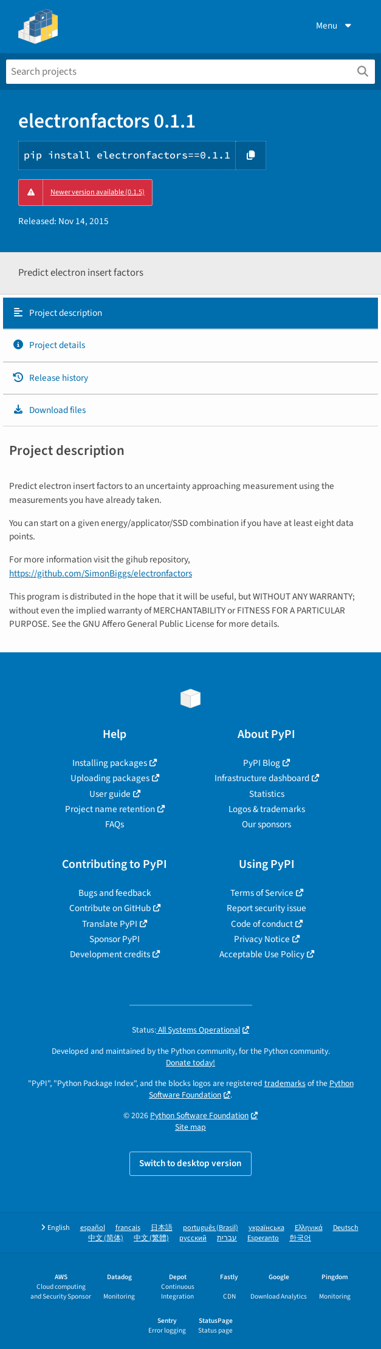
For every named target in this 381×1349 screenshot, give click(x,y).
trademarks (285, 1083)
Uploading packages (109, 778)
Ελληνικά (309, 1228)
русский (193, 1238)
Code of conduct (262, 924)
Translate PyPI (109, 924)
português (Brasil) (210, 1228)
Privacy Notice (262, 939)
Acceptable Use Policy (261, 954)
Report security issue (266, 908)
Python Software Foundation (199, 1115)
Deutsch (346, 1228)
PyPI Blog (261, 763)
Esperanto (263, 1238)
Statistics (266, 794)
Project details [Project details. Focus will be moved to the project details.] (48, 345)
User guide (110, 794)
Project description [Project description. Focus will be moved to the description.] (57, 312)
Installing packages (109, 763)
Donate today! (190, 1062)
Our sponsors (266, 824)
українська (266, 1228)
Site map (190, 1127)
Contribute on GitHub (110, 908)
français (127, 1228)
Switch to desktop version (190, 1163)
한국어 (300, 1238)
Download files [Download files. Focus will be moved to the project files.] (49, 410)
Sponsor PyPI (114, 939)
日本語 (162, 1228)
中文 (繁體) (151, 1238)
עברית (227, 1238)
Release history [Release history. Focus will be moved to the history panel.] (50, 377)
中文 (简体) (105, 1238)
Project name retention (110, 809)
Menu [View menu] (335, 25)
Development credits (110, 954)
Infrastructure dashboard (262, 778)
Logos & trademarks (266, 809)
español (92, 1228)
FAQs (114, 824)
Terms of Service (261, 893)
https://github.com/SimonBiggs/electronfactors (100, 573)
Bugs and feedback (114, 893)
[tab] (190, 313)
